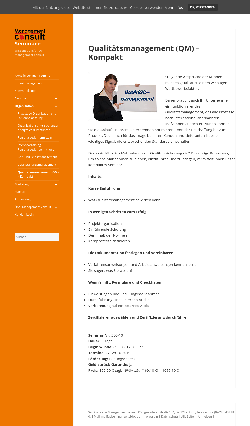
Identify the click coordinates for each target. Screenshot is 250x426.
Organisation (24, 106)
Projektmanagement (28, 83)
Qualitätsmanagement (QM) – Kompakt (38, 174)
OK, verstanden (202, 7)
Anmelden (205, 417)
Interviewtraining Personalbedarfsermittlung (36, 147)
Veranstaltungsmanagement (37, 165)
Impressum (150, 417)
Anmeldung (22, 199)
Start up (20, 192)
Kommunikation (25, 91)
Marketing (22, 184)
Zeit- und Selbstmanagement (37, 157)
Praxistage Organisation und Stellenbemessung (37, 115)
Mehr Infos (173, 7)
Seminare (28, 43)
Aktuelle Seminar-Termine (32, 76)
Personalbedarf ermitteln (35, 137)
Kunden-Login (24, 214)
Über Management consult (33, 207)
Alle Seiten (188, 417)
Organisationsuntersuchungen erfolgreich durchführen (38, 127)
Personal (21, 98)
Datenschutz (169, 417)
